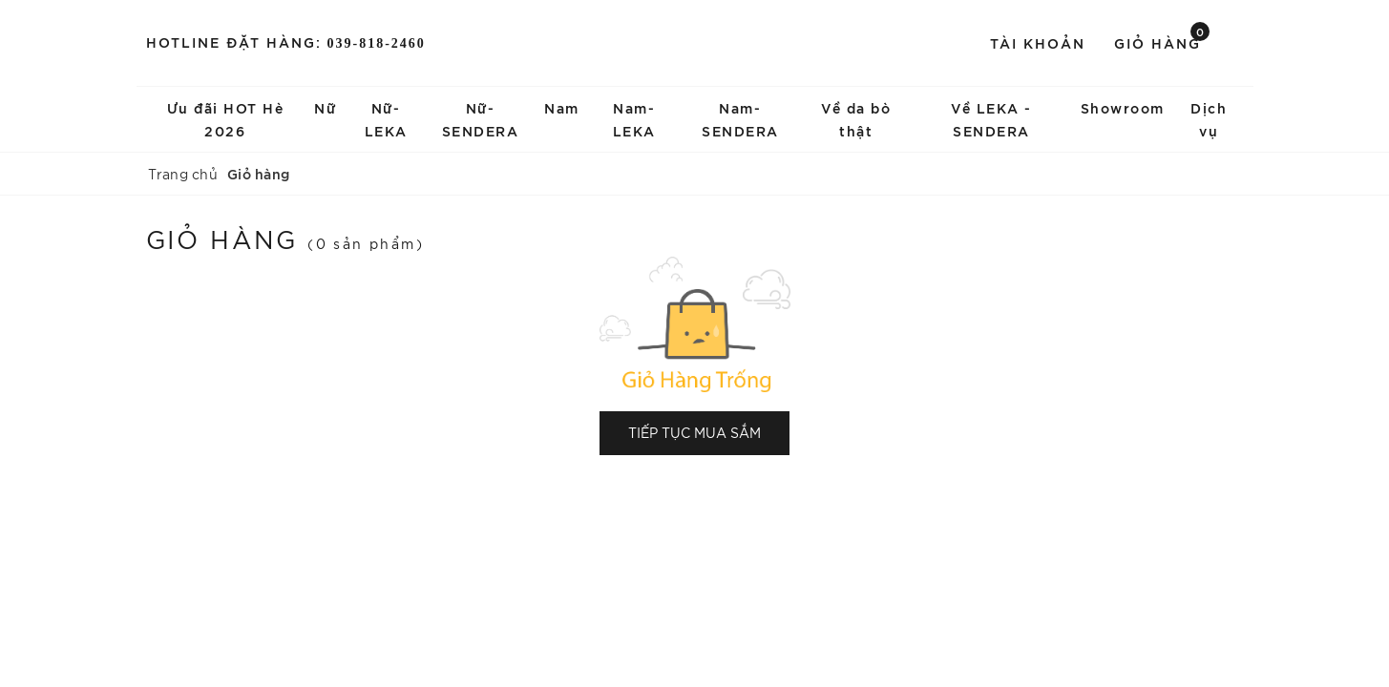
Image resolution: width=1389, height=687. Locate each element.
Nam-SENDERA (740, 118)
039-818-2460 (376, 43)
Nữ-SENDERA (480, 118)
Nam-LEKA (634, 118)
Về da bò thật (856, 118)
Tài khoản (1037, 42)
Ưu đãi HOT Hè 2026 (225, 118)
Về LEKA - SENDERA (991, 118)
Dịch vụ (1208, 118)
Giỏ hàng (1162, 41)
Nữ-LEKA (386, 118)
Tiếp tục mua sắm (694, 432)
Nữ (325, 107)
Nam (561, 107)
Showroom (1123, 107)
